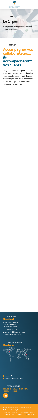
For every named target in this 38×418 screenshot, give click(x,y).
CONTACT (20, 414)
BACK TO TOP (31, 414)
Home (11, 17)
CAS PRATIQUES (9, 414)
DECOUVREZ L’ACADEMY (28, 412)
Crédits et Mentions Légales (11, 410)
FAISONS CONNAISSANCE (11, 412)
